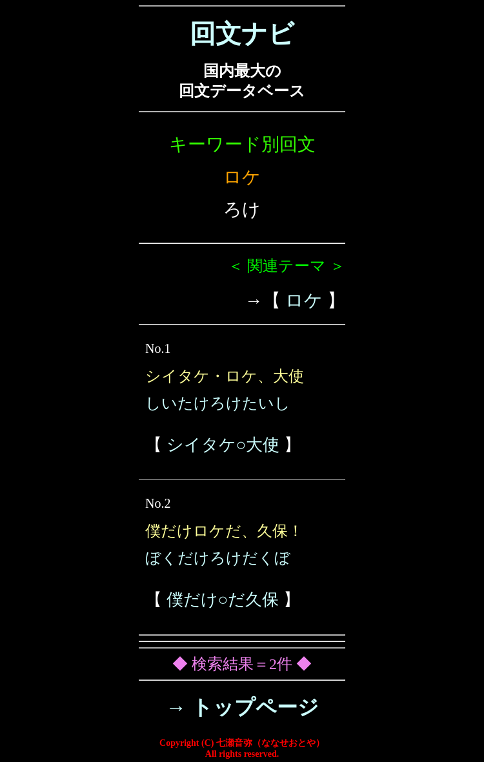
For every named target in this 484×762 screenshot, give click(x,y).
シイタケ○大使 (223, 445)
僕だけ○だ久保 (222, 599)
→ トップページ (242, 707)
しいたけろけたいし (217, 403)
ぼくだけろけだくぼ (217, 558)
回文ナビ (242, 33)
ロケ (304, 300)
